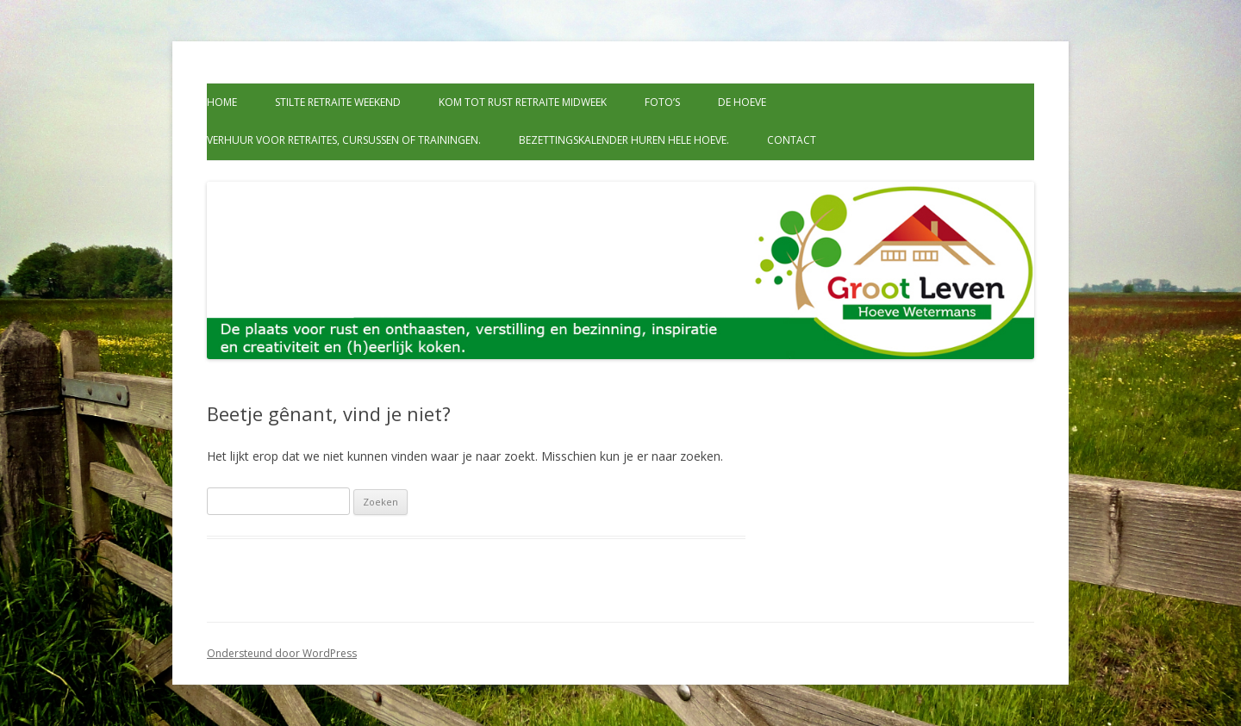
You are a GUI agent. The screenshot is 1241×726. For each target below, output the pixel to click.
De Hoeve (742, 102)
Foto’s (662, 102)
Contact (791, 140)
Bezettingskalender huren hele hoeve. (624, 140)
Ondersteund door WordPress (282, 653)
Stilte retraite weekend (338, 102)
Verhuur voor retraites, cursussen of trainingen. (344, 140)
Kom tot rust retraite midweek (523, 102)
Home (222, 102)
